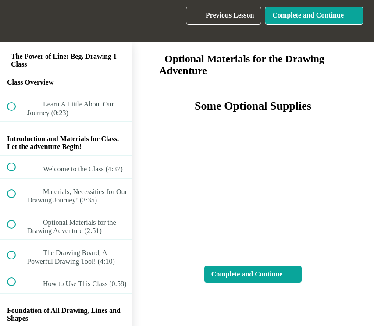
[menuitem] (66, 21)
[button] (16, 21)
